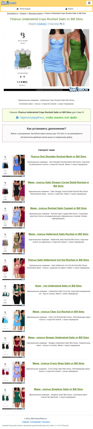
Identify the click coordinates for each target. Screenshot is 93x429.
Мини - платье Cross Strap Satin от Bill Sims (58, 363)
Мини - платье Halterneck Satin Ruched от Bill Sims (58, 234)
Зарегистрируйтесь (30, 117)
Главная (25, 422)
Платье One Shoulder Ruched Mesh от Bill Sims (58, 156)
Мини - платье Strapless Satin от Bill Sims (58, 389)
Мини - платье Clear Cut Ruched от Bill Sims (58, 311)
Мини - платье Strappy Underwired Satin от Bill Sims (58, 337)
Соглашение (35, 422)
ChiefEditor (41, 24)
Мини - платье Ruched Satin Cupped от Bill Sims (58, 208)
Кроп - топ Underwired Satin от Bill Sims (58, 286)
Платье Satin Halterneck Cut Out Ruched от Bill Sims (58, 260)
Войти (69, 9)
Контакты (46, 422)
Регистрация (23, 9)
